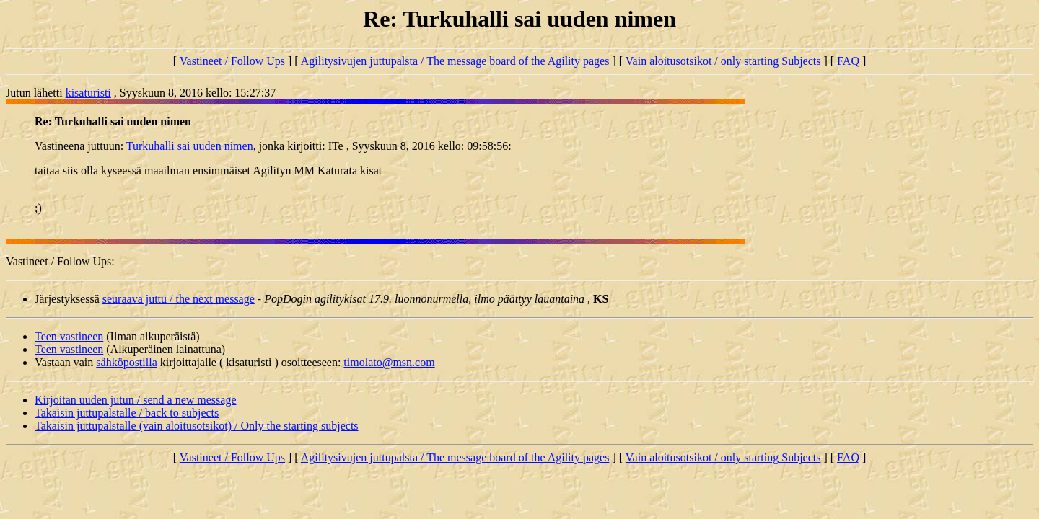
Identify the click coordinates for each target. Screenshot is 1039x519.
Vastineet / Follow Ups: (60, 261)
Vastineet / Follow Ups (232, 61)
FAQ (848, 61)
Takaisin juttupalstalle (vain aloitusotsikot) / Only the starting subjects (197, 426)
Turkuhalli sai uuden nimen (189, 146)
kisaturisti (88, 92)
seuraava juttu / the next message (178, 299)
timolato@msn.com (388, 362)
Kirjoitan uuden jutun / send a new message (136, 400)
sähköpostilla (126, 362)
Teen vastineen (69, 336)
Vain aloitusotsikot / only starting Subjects (723, 61)
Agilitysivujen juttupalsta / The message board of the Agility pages (455, 61)
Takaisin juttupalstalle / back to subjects (127, 413)
